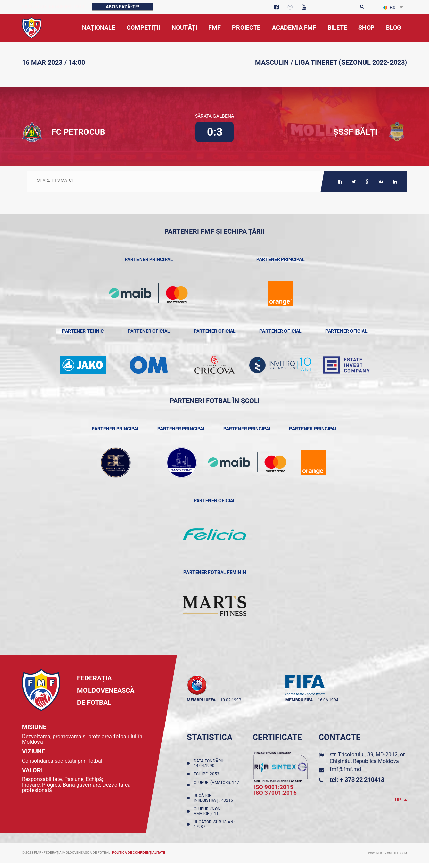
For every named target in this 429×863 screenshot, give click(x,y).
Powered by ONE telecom (387, 853)
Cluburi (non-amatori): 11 (208, 811)
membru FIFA (299, 700)
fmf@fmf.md (345, 769)
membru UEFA (201, 700)
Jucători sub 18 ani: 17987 (214, 824)
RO (389, 7)
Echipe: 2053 (207, 774)
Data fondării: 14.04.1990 (209, 763)
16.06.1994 (328, 700)
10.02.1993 (230, 700)
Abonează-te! (123, 6)
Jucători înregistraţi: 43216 (214, 798)
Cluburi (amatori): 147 (216, 785)
